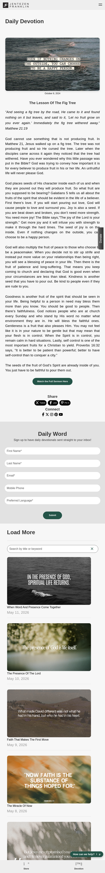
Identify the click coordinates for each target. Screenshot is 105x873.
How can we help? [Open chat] (86, 854)
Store (26, 869)
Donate (100, 238)
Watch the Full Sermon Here (52, 381)
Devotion (78, 869)
